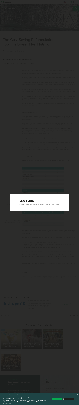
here (23, 204)
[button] (26, 403)
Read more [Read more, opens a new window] (19, 398)
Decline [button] (69, 398)
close (39, 204)
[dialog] (39, 399)
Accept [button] (57, 398)
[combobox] (77, 394)
